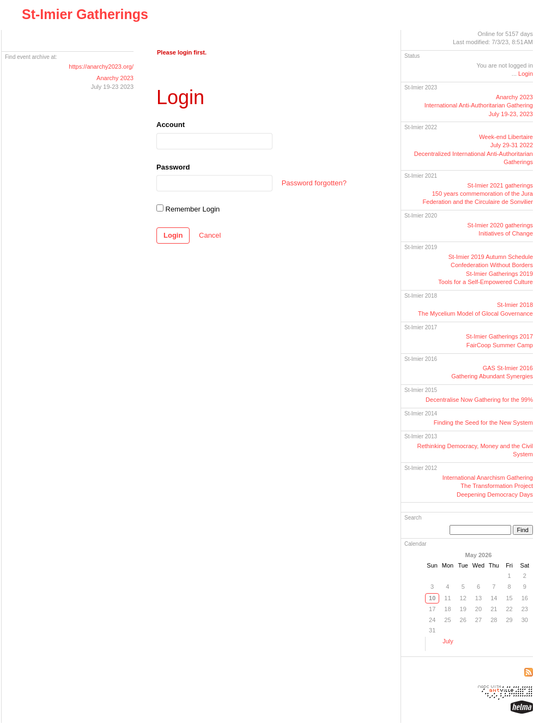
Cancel (210, 235)
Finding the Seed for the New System (483, 422)
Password (173, 167)
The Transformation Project (496, 485)
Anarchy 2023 (115, 78)
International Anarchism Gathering (487, 477)
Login (173, 235)
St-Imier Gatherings (85, 14)
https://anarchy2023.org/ (101, 66)
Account (170, 124)
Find (523, 530)
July (447, 641)
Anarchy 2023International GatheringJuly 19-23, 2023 (478, 105)
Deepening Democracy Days (495, 494)
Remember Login (188, 209)
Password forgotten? (314, 183)
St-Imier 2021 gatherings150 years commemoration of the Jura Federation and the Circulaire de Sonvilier (478, 194)
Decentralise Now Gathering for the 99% (479, 399)
